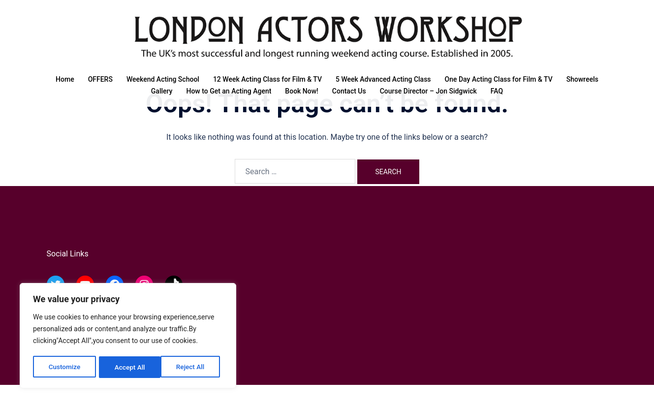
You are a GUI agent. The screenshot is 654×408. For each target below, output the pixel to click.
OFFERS (100, 79)
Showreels (582, 79)
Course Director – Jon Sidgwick (428, 91)
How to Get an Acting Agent (228, 91)
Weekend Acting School (162, 79)
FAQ (497, 91)
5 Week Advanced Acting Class (383, 79)
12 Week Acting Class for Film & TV (267, 79)
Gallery (162, 91)
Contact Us (349, 91)
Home (65, 79)
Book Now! (301, 91)
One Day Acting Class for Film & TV (499, 79)
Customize (64, 367)
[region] (128, 336)
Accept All (192, 367)
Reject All (128, 367)
